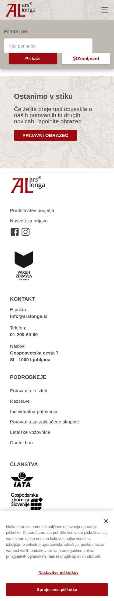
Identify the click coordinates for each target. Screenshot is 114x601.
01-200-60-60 (24, 334)
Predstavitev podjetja (32, 210)
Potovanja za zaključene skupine (44, 421)
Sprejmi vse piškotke (57, 589)
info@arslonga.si (28, 316)
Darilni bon (21, 442)
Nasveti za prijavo (29, 220)
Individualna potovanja (33, 411)
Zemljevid (86, 58)
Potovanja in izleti (28, 390)
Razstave (20, 401)
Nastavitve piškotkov (59, 572)
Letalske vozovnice (30, 432)
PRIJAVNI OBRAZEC (45, 135)
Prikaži (32, 58)
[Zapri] (106, 521)
